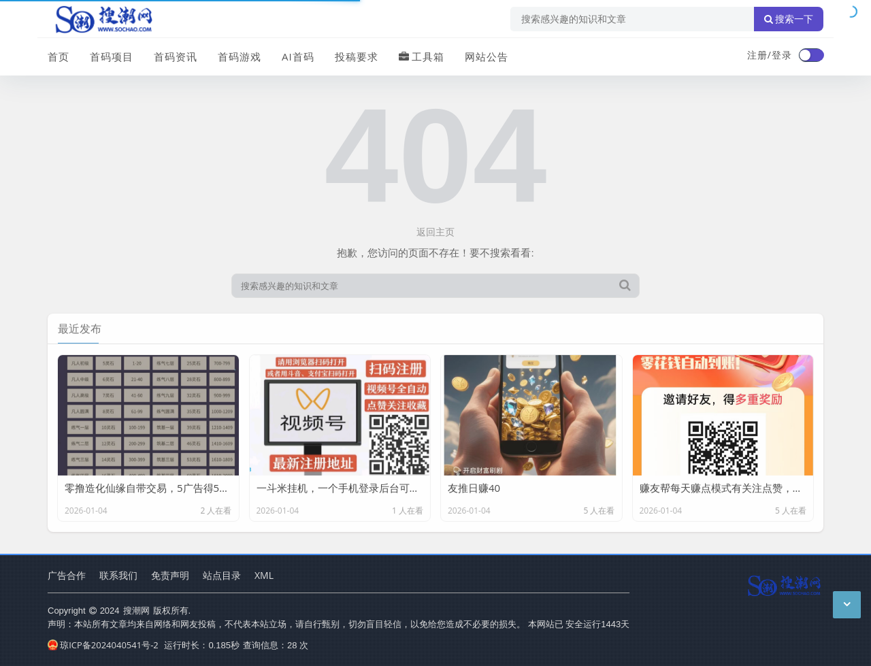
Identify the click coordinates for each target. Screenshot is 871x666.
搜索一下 (788, 19)
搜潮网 (136, 610)
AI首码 (298, 56)
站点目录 (222, 575)
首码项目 (111, 56)
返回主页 (435, 231)
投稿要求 (356, 56)
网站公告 (486, 56)
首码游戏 (239, 56)
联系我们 (118, 575)
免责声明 (170, 575)
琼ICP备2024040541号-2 (103, 645)
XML (264, 575)
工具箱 (421, 56)
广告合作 (67, 575)
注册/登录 (769, 54)
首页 (58, 56)
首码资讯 (175, 56)
